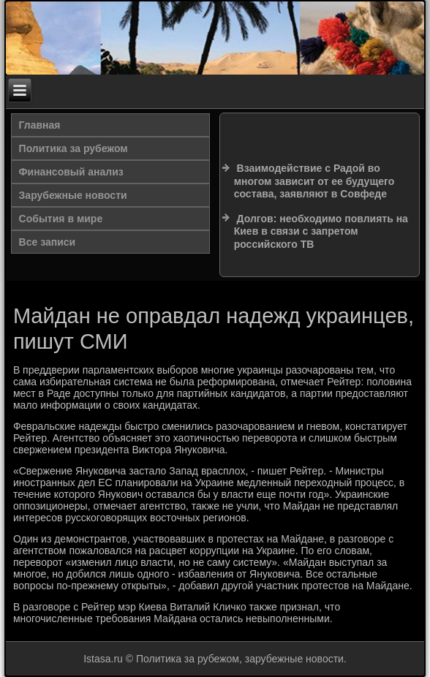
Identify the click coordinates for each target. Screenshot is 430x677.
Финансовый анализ (71, 172)
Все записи (47, 242)
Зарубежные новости (73, 195)
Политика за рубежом (73, 148)
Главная (40, 125)
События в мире (61, 218)
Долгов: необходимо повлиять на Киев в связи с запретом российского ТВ (321, 231)
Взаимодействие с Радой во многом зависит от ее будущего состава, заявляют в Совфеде (314, 181)
